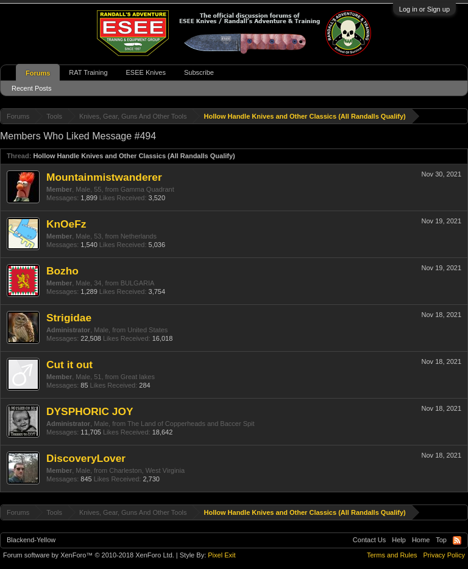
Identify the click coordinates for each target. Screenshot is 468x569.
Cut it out (69, 364)
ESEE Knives (146, 72)
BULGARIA (138, 283)
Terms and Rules (392, 555)
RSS (457, 540)
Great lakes (138, 376)
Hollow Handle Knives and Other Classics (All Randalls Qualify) (134, 155)
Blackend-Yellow (31, 539)
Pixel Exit (221, 555)
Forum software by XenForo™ (88, 555)
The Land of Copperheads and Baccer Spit (191, 423)
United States (147, 329)
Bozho (62, 271)
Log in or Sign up (424, 9)
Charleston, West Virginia (147, 470)
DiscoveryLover (86, 458)
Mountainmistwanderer (104, 177)
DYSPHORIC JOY (89, 411)
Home (421, 539)
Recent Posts (31, 88)
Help (399, 539)
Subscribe (199, 72)
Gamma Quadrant (147, 189)
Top (441, 539)
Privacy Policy (444, 555)
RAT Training (88, 72)
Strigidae (68, 318)
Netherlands (139, 236)
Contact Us (369, 539)
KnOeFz (66, 224)
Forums (38, 73)
